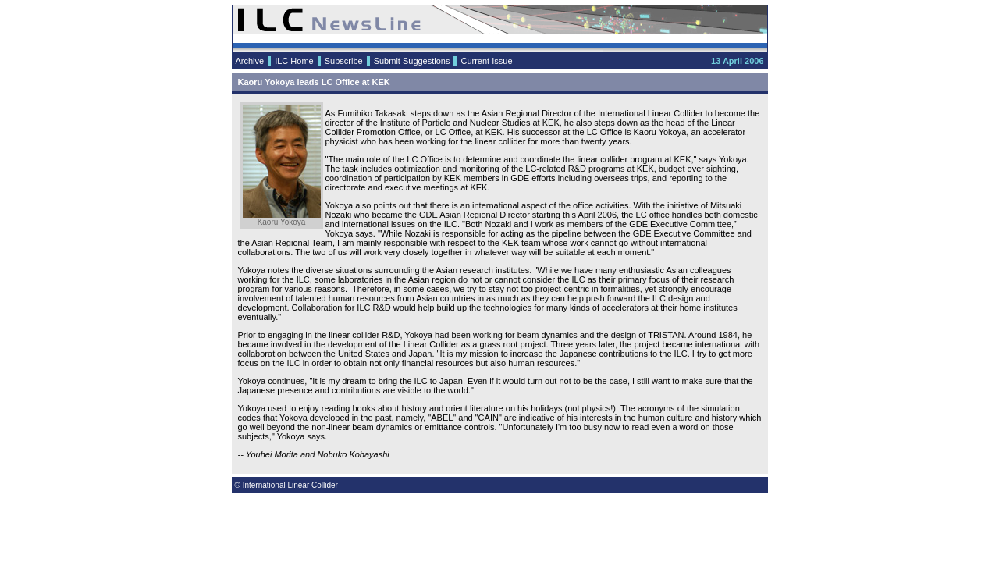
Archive (250, 61)
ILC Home (294, 61)
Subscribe (344, 61)
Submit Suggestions (412, 61)
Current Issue (486, 61)
